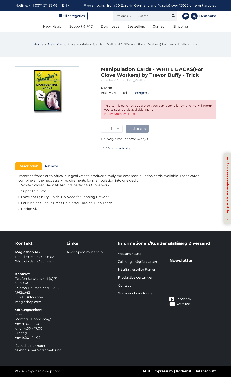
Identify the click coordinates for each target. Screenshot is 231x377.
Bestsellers (136, 26)
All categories (72, 16)
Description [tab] (28, 166)
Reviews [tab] (52, 166)
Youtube (179, 304)
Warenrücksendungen (136, 293)
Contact (159, 26)
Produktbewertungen (135, 277)
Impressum (163, 371)
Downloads (110, 26)
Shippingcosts (139, 93)
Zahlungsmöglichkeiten (137, 262)
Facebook (180, 299)
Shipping (180, 26)
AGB (146, 371)
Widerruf (183, 371)
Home (38, 44)
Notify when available (119, 113)
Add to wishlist (117, 148)
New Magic (52, 26)
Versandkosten (130, 254)
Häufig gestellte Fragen (137, 269)
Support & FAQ (81, 26)
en (66, 5)
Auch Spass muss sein (85, 252)
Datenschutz (205, 371)
